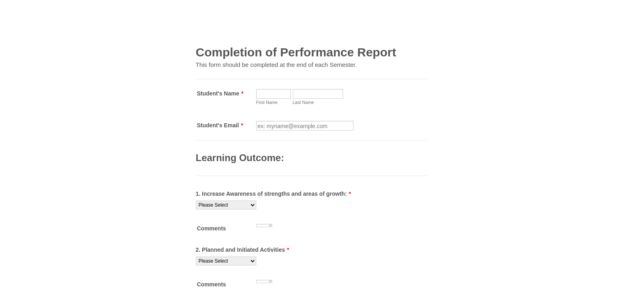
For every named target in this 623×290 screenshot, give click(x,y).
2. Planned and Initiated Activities (242, 249)
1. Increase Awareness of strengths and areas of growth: (273, 194)
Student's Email (220, 125)
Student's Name (220, 93)
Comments (211, 228)
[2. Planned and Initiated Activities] (226, 261)
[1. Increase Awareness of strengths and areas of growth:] (226, 205)
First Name (267, 102)
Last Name (303, 102)
